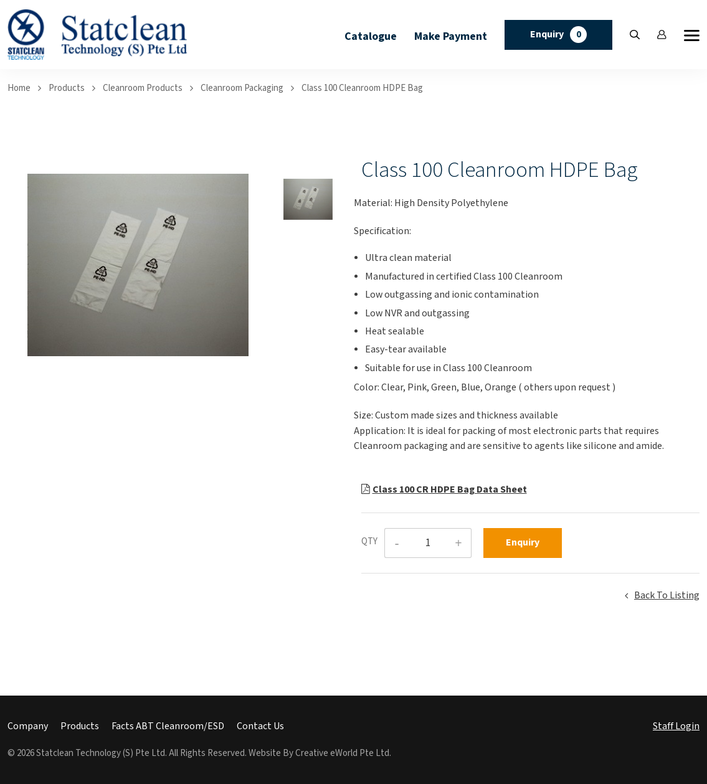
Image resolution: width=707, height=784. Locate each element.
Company (27, 726)
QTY (369, 541)
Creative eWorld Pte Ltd (342, 753)
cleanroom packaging (242, 88)
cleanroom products (143, 88)
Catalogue (370, 36)
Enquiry (558, 34)
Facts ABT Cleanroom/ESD (168, 726)
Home (19, 88)
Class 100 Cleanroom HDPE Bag (362, 88)
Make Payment (450, 36)
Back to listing (667, 595)
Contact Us (260, 726)
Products (67, 88)
